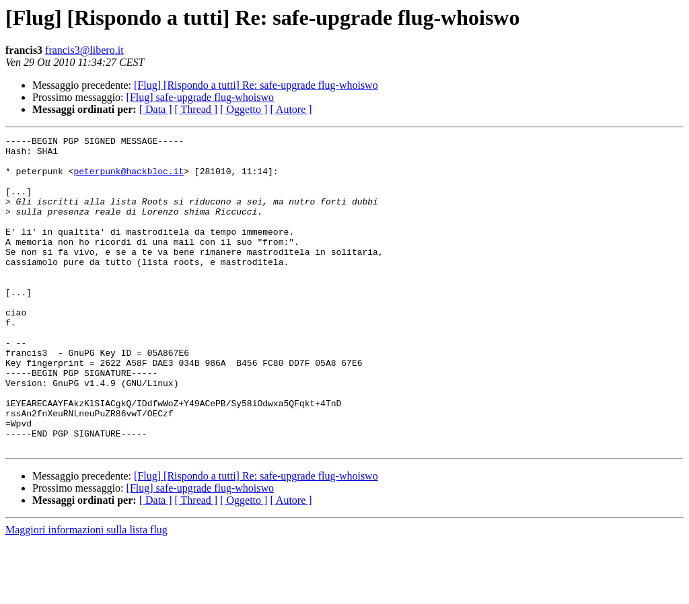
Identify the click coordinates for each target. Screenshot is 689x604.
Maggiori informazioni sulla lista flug (86, 592)
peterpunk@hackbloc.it (128, 179)
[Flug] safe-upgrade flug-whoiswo (200, 97)
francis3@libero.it (84, 50)
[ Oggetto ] (243, 109)
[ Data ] (155, 109)
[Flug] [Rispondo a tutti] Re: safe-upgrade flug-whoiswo (256, 85)
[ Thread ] (196, 109)
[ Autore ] (291, 109)
